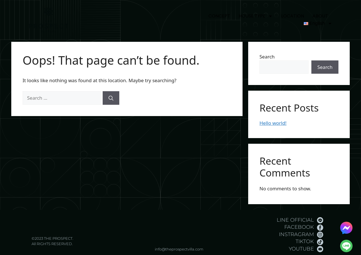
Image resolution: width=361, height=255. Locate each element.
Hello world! (273, 123)
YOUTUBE (301, 249)
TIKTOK (305, 241)
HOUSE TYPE (256, 16)
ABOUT (320, 16)
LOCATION (292, 16)
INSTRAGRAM (296, 234)
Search (267, 56)
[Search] (111, 98)
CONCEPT (219, 16)
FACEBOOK (299, 227)
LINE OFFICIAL (295, 220)
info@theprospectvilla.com (179, 249)
